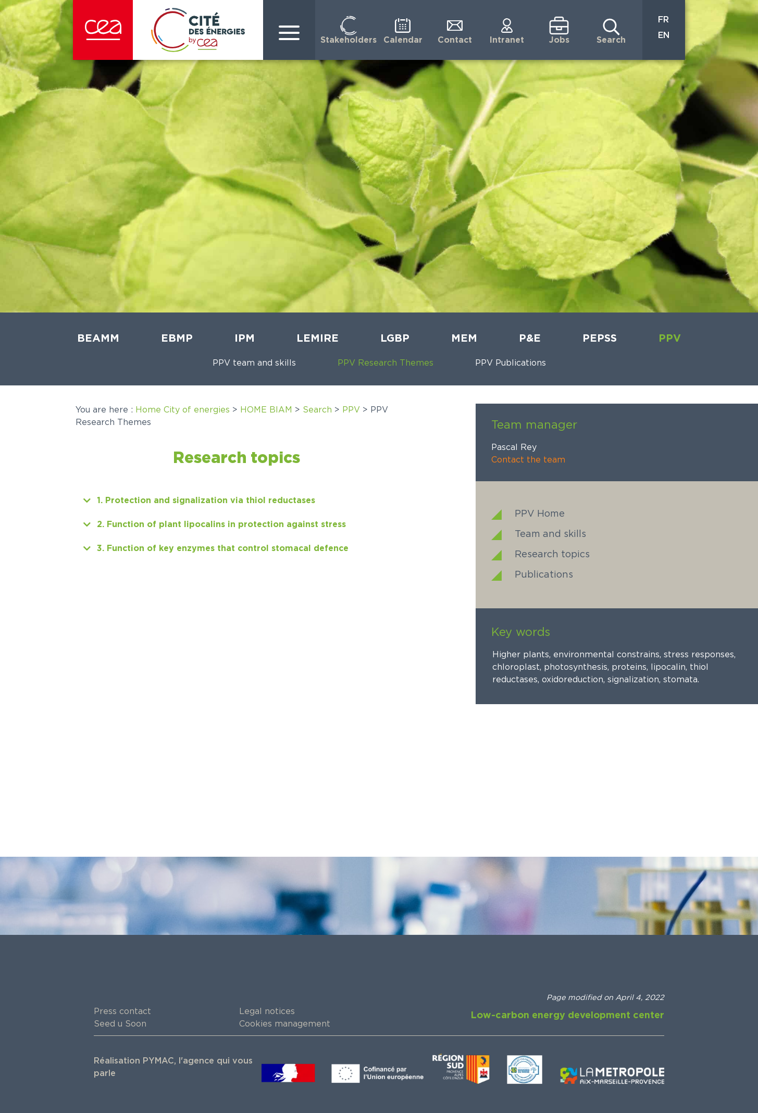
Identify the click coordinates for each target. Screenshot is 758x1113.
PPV (669, 338)
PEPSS (599, 338)
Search (611, 40)
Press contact (122, 1011)
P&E (530, 338)
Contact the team (528, 460)
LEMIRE (317, 338)
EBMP (177, 338)
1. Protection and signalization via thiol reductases (206, 500)
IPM (244, 338)
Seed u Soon (120, 1024)
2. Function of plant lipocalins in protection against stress (221, 524)
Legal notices (267, 1011)
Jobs (559, 40)
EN (663, 35)
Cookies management (284, 1024)
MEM (464, 338)
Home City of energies (182, 410)
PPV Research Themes (385, 363)
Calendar (403, 40)
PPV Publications (510, 363)
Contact (455, 40)
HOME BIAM (266, 410)
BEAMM (98, 338)
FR (663, 20)
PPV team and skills (254, 363)
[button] (236, 500)
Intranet (507, 40)
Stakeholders (348, 40)
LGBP (394, 338)
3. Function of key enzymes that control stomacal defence (223, 548)
